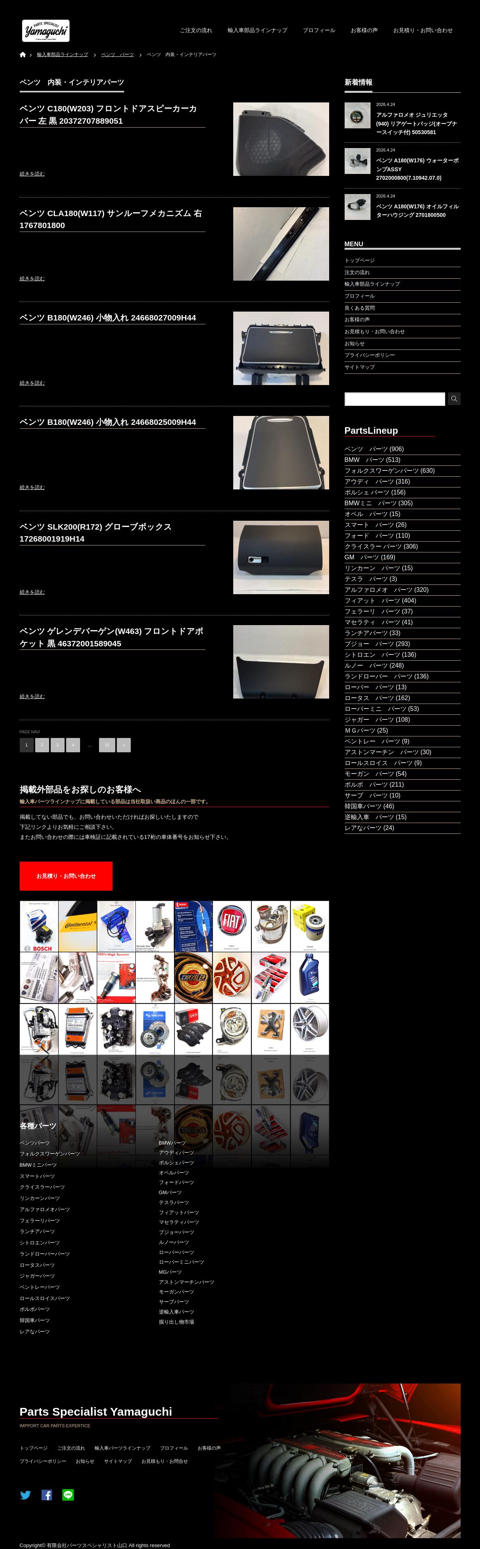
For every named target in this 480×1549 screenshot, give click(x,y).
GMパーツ (170, 1192)
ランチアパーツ (37, 1231)
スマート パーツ (369, 524)
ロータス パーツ (369, 698)
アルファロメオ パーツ (379, 589)
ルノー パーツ (366, 665)
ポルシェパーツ (176, 1163)
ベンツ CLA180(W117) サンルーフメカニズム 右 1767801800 (111, 219)
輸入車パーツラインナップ (122, 1448)
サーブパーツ (174, 1302)
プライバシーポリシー (43, 1461)
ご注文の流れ (196, 30)
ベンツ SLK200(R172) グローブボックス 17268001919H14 (96, 533)
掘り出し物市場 (176, 1322)
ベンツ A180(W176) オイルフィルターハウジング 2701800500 (417, 210)
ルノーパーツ (174, 1242)
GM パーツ (362, 557)
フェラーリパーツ (40, 1221)
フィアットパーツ (179, 1212)
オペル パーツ (366, 514)
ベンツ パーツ (366, 449)
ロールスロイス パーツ (379, 763)
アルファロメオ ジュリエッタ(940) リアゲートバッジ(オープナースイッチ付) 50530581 (416, 123)
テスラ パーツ (366, 579)
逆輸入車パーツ (176, 1312)
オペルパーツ (174, 1173)
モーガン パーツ (369, 773)
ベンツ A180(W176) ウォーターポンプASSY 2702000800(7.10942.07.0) (417, 169)
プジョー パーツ (369, 644)
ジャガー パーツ (369, 719)
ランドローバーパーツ (45, 1254)
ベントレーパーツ (40, 1287)
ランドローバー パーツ (379, 676)
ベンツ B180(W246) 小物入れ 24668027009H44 (108, 317)
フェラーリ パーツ (372, 611)
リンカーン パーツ (372, 568)
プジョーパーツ (176, 1232)
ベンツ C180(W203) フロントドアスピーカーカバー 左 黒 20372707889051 (108, 114)
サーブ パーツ (366, 795)
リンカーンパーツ (40, 1198)
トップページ (34, 1448)
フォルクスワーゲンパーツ (50, 1154)
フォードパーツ (176, 1182)
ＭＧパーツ (360, 730)
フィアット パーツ (372, 600)
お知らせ (85, 1461)
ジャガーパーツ (37, 1276)
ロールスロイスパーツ (45, 1298)
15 (107, 745)
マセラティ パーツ (372, 622)
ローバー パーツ (369, 687)
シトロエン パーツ (372, 654)
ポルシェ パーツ (367, 492)
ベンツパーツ (35, 1143)
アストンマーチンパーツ (186, 1282)
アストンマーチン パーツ (382, 752)
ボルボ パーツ (366, 784)
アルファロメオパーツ (45, 1209)
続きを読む (32, 174)
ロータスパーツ (37, 1265)
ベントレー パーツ (372, 741)
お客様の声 (364, 30)
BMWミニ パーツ (371, 503)
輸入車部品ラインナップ (257, 30)
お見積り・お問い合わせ (423, 30)
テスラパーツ (174, 1202)
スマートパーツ (37, 1176)
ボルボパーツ (35, 1309)
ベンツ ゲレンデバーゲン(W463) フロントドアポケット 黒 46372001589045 (112, 637)
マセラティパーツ (179, 1222)
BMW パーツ (364, 460)
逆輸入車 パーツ (369, 817)
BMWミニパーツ (38, 1165)
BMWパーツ (172, 1143)
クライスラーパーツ (42, 1187)
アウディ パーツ (369, 481)
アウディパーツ (176, 1152)
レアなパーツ (35, 1331)
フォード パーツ (369, 535)
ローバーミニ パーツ (376, 708)
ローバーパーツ (176, 1252)
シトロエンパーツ (40, 1243)
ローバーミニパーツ (181, 1262)
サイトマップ (118, 1461)
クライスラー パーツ (373, 546)
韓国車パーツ (35, 1320)
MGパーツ (170, 1272)
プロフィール (319, 30)
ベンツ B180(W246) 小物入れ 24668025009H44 (108, 421)
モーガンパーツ (176, 1292)
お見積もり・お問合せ (165, 1461)
